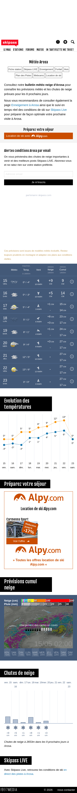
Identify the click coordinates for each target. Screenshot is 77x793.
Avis (66, 69)
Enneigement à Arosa (25, 105)
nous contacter (66, 789)
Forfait (58, 69)
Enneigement (46, 69)
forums (30, 49)
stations (18, 49)
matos (40, 49)
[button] (65, 42)
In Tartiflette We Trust (60, 49)
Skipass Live (59, 109)
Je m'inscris (39, 182)
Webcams (39, 75)
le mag (7, 49)
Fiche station (15, 69)
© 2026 (48, 789)
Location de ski (53, 75)
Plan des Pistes (23, 75)
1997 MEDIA (10, 790)
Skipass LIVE (30, 69)
